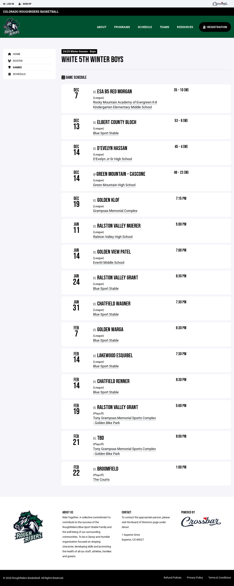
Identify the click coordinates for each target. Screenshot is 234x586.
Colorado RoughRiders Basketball (31, 11)
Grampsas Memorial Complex (115, 210)
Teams (164, 27)
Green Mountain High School (114, 185)
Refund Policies (172, 577)
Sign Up (25, 4)
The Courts (101, 479)
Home (13, 54)
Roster (15, 60)
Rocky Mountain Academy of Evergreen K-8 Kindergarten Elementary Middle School (125, 104)
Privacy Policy (195, 577)
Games (14, 67)
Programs (122, 27)
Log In (8, 4)
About (101, 27)
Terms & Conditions (219, 577)
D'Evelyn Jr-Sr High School (112, 159)
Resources (185, 27)
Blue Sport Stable (106, 133)
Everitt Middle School (108, 262)
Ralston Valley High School (113, 236)
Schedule (145, 27)
